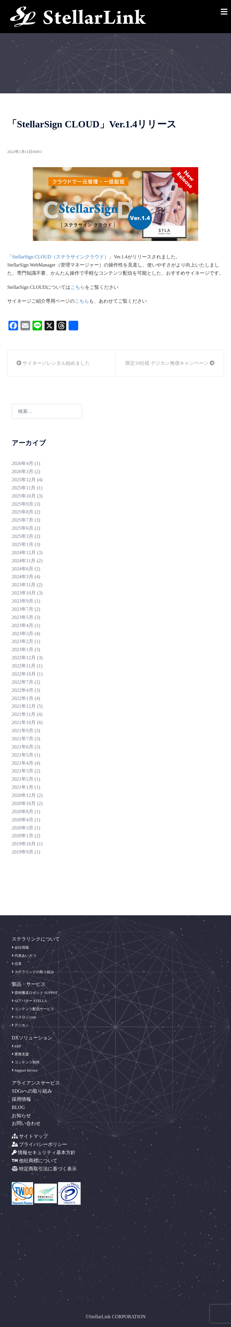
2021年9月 (22, 730)
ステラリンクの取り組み (33, 972)
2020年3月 (22, 827)
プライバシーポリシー (39, 1144)
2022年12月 (24, 657)
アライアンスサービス (36, 1082)
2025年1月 (22, 544)
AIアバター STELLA (29, 1001)
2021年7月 (22, 738)
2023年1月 (22, 649)
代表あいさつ (24, 956)
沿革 (17, 964)
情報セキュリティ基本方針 (43, 1152)
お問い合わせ (26, 1123)
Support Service (25, 1070)
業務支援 (20, 1054)
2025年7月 (22, 520)
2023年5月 (22, 617)
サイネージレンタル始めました (53, 363)
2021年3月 (22, 770)
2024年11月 (23, 560)
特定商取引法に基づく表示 (44, 1168)
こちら (77, 287)
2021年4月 (22, 763)
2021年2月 (22, 779)
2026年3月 (22, 471)
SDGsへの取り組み (32, 1091)
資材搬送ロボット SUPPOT (35, 993)
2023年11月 (23, 584)
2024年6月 (22, 568)
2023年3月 (22, 633)
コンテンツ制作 (26, 1062)
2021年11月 (23, 714)
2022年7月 (22, 682)
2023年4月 (22, 625)
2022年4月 (22, 690)
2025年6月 (22, 528)
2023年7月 (22, 609)
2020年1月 (22, 835)
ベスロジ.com (24, 1017)
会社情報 (20, 947)
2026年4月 (22, 463)
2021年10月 (24, 722)
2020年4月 (22, 819)
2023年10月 (24, 592)
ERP (16, 1046)
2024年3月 (22, 576)
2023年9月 (22, 601)
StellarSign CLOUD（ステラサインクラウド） (60, 256)
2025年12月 (24, 479)
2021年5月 (22, 754)
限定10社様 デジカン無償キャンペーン (169, 363)
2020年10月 (24, 803)
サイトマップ (30, 1136)
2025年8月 (22, 511)
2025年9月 (22, 504)
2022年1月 (22, 698)
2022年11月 (23, 665)
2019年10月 (24, 843)
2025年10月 (24, 495)
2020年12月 (24, 795)
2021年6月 (22, 746)
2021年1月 (22, 787)
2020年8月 (22, 811)
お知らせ (21, 1115)
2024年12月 (24, 552)
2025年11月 (23, 487)
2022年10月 (24, 673)
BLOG (18, 1107)
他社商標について (34, 1160)
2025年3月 (22, 536)
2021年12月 (24, 706)
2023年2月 (22, 641)
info (37, 151)
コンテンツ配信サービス (33, 1009)
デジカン (20, 1025)
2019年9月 (22, 851)
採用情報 (21, 1099)
